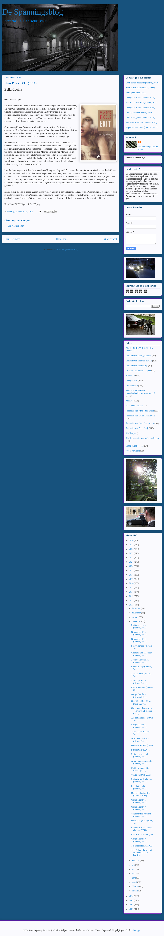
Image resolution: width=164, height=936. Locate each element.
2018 (131, 575)
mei (134, 873)
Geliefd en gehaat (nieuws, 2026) (140, 117)
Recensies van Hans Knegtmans (140, 423)
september (136, 621)
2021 (131, 562)
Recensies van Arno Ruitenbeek (140, 411)
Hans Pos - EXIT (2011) (142, 745)
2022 (131, 557)
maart (134, 882)
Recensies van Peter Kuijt (137, 428)
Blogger (136, 930)
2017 (131, 579)
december (136, 608)
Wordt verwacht (133, 451)
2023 (131, 553)
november (136, 613)
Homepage (62, 238)
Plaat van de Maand (134, 405)
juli (133, 865)
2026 (131, 540)
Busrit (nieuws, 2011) (140, 750)
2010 (131, 896)
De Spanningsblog (32, 11)
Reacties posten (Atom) (67, 249)
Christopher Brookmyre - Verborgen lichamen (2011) (141, 711)
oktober (135, 617)
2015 (131, 587)
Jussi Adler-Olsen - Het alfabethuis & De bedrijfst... (141, 852)
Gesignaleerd (131, 380)
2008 (131, 904)
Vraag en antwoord (134, 446)
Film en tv (130, 375)
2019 (131, 570)
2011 (131, 605)
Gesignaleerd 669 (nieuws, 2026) (140, 97)
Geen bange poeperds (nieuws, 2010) (142, 83)
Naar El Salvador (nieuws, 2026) (140, 87)
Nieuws (129, 401)
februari (135, 886)
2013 (131, 596)
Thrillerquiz (131, 433)
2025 (131, 544)
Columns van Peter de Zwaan (139, 361)
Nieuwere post (12, 238)
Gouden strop (132, 385)
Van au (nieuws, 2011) (141, 775)
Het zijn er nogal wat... (136, 92)
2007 (131, 909)
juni (134, 869)
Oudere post (110, 238)
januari (135, 891)
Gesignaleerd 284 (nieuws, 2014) (140, 107)
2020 (131, 566)
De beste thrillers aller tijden (138, 370)
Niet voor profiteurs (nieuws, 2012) (141, 122)
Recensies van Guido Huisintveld (140, 416)
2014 (131, 592)
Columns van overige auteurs (138, 355)
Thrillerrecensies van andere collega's (142, 438)
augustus (136, 860)
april (134, 878)
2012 (131, 600)
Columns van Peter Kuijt (137, 365)
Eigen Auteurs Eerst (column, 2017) (142, 127)
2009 (131, 900)
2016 (131, 583)
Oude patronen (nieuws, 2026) (139, 112)
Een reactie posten (16, 226)
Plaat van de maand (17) (142, 834)
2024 (131, 549)
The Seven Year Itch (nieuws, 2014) (141, 102)
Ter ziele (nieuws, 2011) (142, 846)
